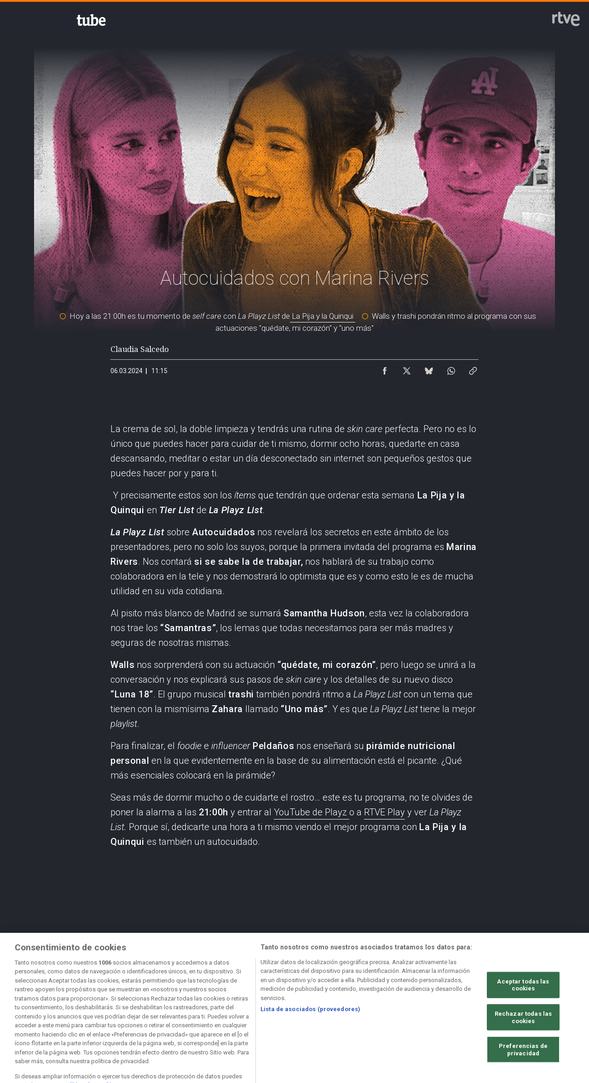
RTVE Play (384, 812)
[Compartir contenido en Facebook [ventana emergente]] (385, 368)
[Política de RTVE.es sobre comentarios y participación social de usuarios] (61, 1010)
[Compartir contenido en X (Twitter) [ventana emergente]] (407, 368)
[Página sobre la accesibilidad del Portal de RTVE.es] (372, 1002)
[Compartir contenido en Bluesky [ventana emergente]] (429, 368)
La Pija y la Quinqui (322, 316)
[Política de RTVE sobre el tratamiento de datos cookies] (217, 1002)
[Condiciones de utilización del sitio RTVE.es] (61, 1002)
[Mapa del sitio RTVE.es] (450, 1002)
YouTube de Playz (311, 812)
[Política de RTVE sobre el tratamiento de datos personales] (139, 1002)
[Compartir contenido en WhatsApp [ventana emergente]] (451, 368)
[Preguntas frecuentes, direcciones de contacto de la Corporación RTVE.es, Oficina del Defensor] (527, 1002)
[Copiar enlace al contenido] (473, 368)
